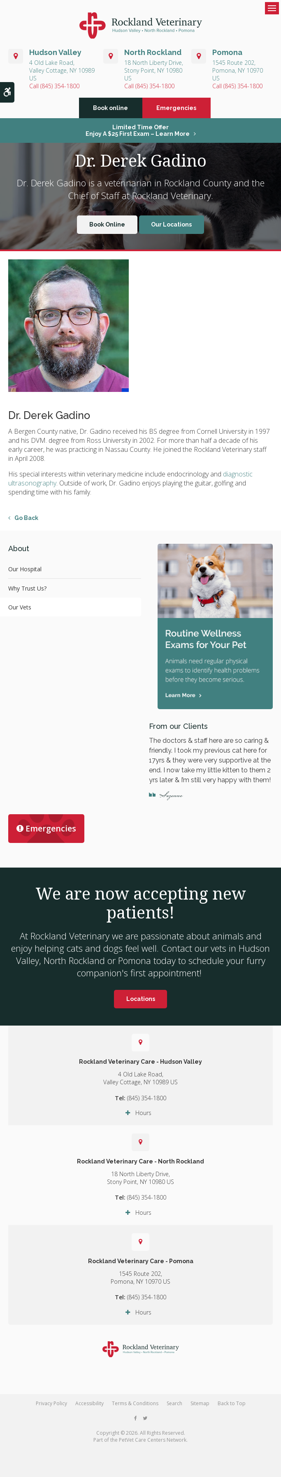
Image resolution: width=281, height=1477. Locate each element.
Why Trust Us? (27, 593)
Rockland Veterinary (171, 200)
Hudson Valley (55, 52)
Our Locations (171, 229)
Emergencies (176, 112)
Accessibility (89, 1407)
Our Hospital (25, 573)
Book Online (107, 229)
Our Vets (19, 612)
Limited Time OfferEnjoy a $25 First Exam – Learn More (138, 135)
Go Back (26, 522)
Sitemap (199, 1407)
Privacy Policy (51, 1407)
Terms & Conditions (135, 1407)
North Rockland (152, 52)
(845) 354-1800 (59, 86)
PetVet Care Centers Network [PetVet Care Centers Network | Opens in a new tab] (152, 1444)
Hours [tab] (143, 1117)
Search (174, 1407)
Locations (140, 1003)
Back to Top (232, 1407)
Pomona (227, 52)
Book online (110, 112)
